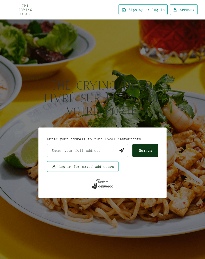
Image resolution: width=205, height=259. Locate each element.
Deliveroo (25, 10)
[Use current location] (121, 150)
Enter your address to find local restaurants (94, 139)
